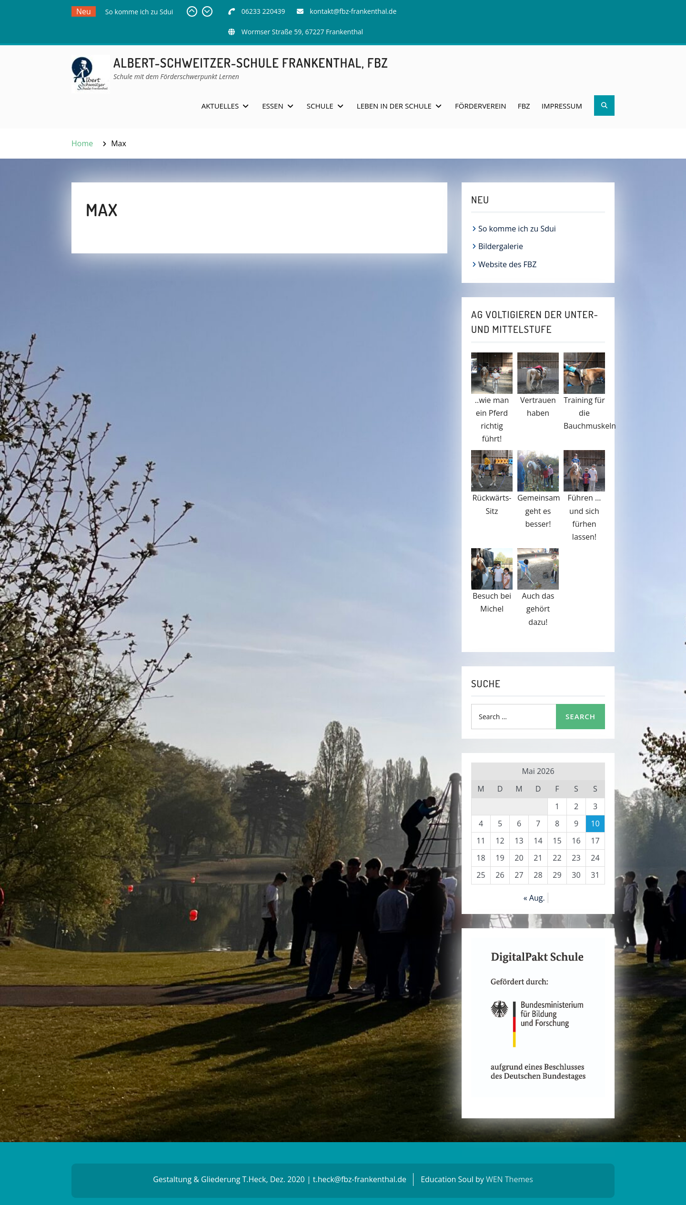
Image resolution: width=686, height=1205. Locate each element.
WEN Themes (509, 1179)
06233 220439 (263, 11)
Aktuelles (220, 105)
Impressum (562, 105)
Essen (272, 105)
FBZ (524, 105)
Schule (320, 105)
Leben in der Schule (394, 105)
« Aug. (534, 898)
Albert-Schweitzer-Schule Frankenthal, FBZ (250, 62)
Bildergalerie (500, 246)
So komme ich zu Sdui (139, 11)
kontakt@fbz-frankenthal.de (353, 11)
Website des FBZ (507, 264)
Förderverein (480, 105)
